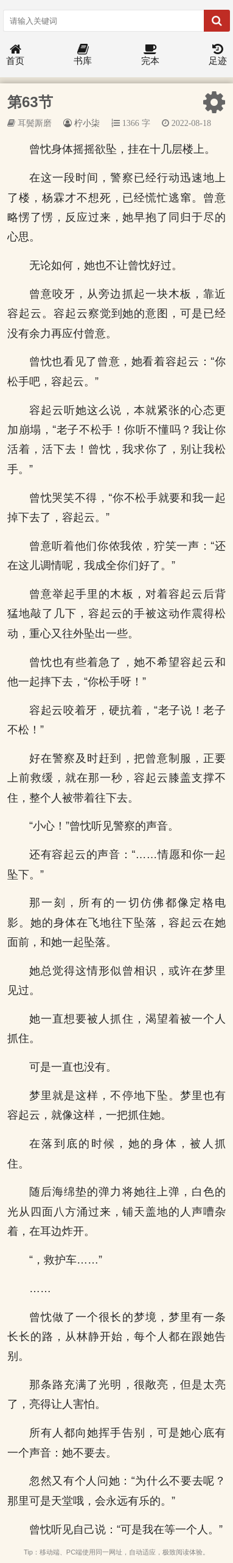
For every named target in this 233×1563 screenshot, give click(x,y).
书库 (83, 55)
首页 (15, 55)
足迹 (218, 55)
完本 (150, 55)
